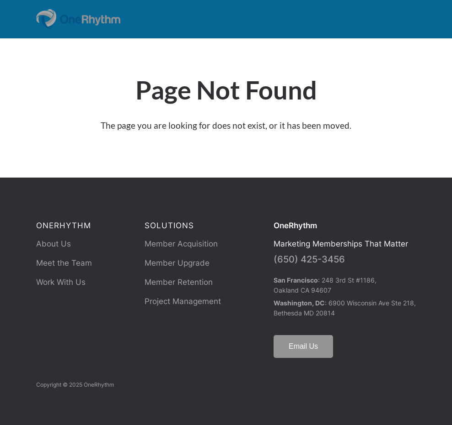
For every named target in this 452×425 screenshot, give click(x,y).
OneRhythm (295, 225)
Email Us (303, 346)
